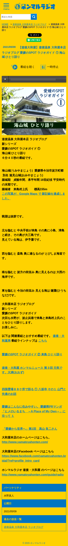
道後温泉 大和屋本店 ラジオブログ (29, 24)
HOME (5, 24)
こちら (42, 340)
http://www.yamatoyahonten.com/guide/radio (33, 474)
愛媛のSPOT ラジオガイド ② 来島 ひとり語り (32, 354)
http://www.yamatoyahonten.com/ (25, 442)
